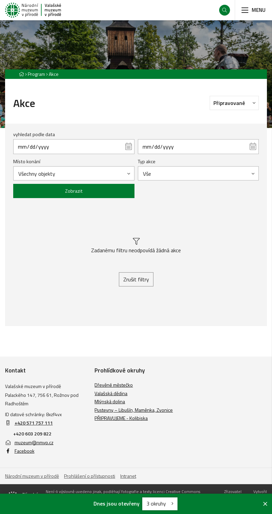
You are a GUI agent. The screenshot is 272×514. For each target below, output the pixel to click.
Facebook (20, 450)
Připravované (236, 102)
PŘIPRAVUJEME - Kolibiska (121, 418)
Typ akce (146, 161)
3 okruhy (159, 503)
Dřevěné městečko (114, 384)
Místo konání (26, 161)
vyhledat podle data (34, 134)
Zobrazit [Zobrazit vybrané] (74, 191)
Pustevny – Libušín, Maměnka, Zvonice (134, 409)
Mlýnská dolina (110, 401)
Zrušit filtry (136, 279)
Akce (54, 74)
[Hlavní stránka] (21, 74)
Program (36, 74)
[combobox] (73, 173)
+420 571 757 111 (34, 422)
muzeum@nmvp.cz (29, 442)
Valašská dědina (111, 393)
